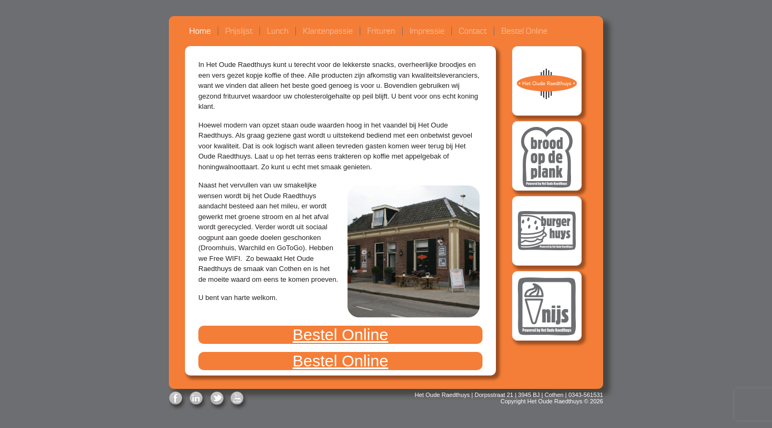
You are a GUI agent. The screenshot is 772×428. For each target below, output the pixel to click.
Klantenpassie (328, 31)
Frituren (381, 31)
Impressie (427, 31)
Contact (473, 31)
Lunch (277, 31)
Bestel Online (524, 31)
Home (200, 31)
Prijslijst (239, 31)
